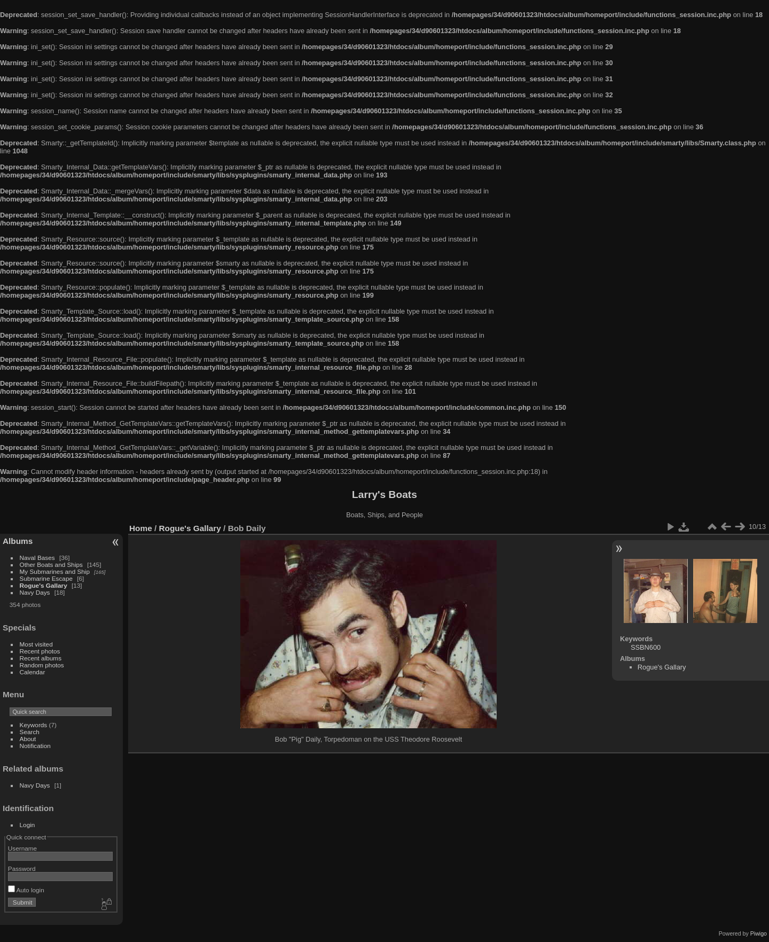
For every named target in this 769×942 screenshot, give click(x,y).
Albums (18, 541)
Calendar (32, 671)
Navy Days (35, 592)
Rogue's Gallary (43, 585)
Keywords (34, 724)
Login (27, 824)
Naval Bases (37, 557)
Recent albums (40, 658)
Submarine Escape (46, 578)
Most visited (36, 644)
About (28, 738)
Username (22, 848)
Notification (35, 745)
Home (140, 528)
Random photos (42, 664)
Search (30, 731)
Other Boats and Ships (51, 564)
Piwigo (758, 933)
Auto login (26, 889)
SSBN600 (646, 647)
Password (22, 868)
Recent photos (40, 651)
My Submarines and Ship (55, 571)
